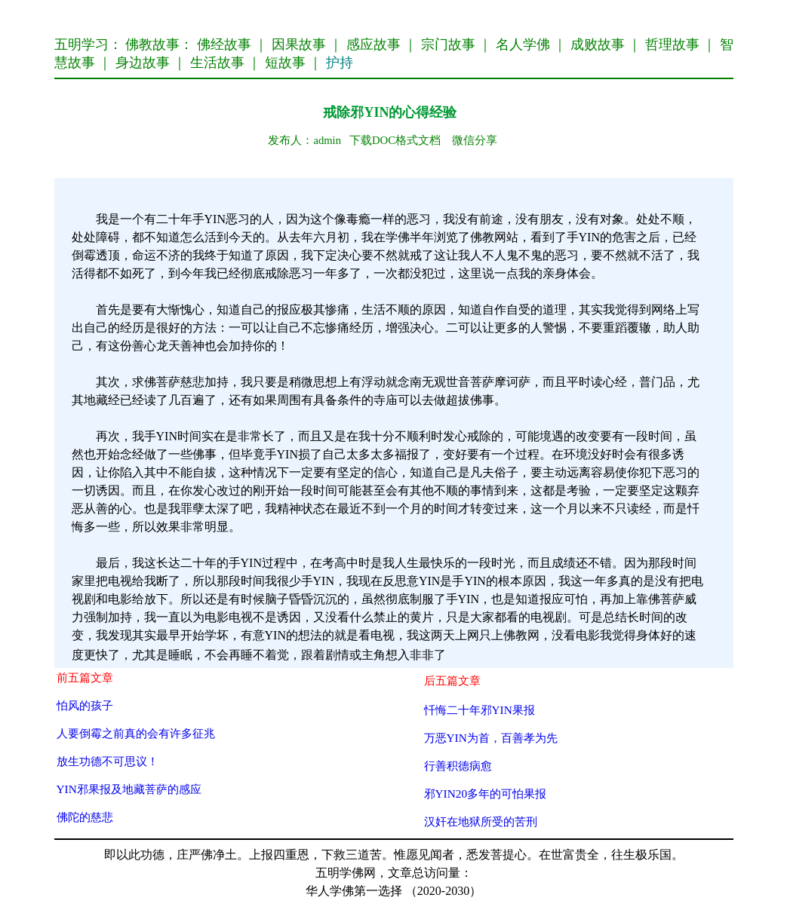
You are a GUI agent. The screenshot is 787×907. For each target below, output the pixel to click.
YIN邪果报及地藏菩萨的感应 (129, 789)
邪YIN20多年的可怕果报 (485, 793)
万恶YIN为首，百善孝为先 (491, 737)
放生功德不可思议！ (107, 761)
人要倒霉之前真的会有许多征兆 (136, 733)
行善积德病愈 (458, 765)
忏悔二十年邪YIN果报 (479, 709)
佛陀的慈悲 (85, 816)
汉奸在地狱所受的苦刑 (480, 821)
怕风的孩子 (85, 705)
